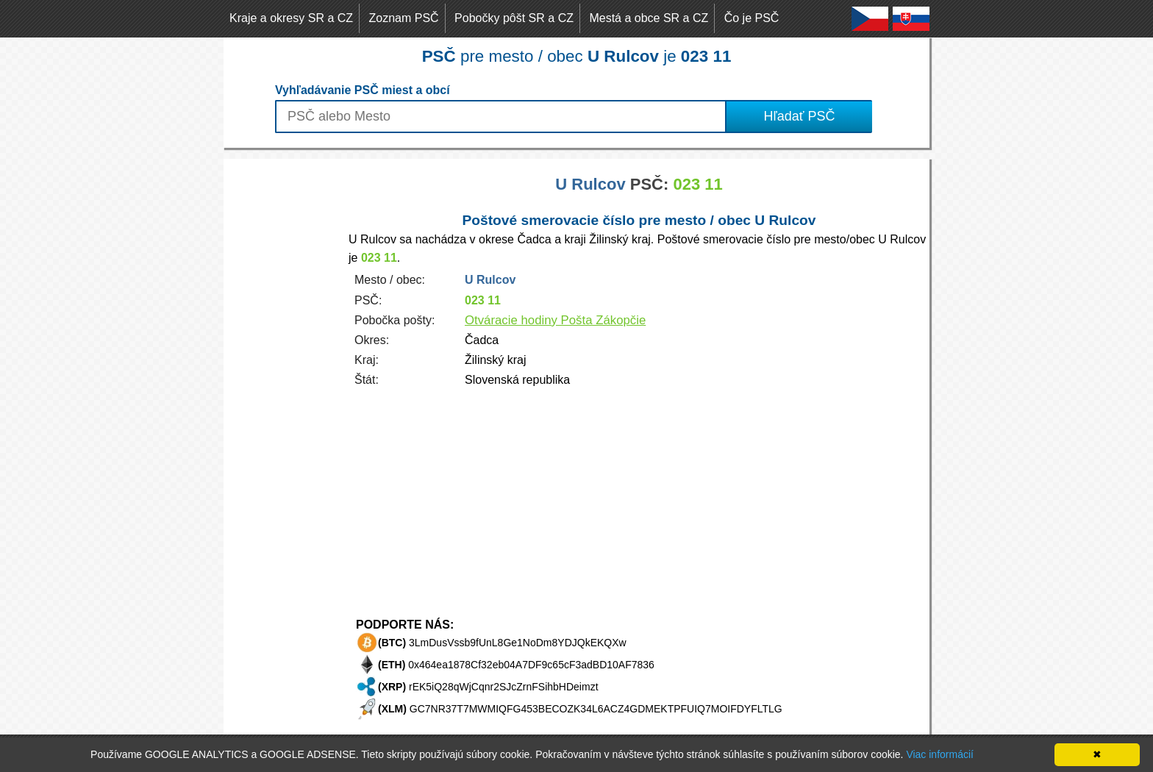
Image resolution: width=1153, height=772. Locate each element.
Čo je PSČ (751, 18)
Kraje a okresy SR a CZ (291, 18)
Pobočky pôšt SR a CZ (514, 18)
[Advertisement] (282, 379)
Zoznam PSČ (404, 18)
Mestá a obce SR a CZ (648, 18)
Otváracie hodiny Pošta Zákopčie (555, 320)
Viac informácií (940, 754)
